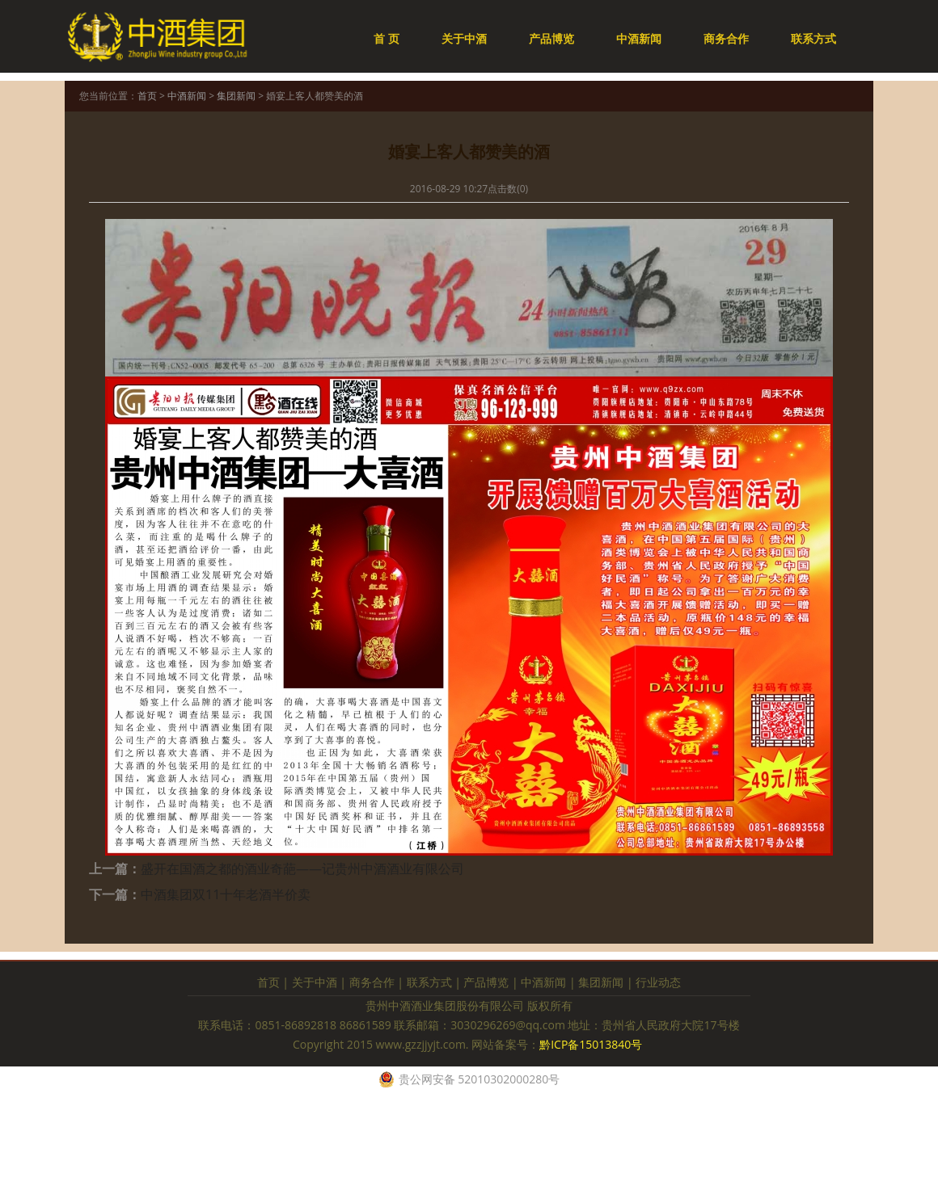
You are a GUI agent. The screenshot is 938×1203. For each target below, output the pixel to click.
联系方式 (813, 38)
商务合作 (726, 38)
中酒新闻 (638, 38)
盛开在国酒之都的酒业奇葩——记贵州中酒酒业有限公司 (302, 868)
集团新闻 (236, 96)
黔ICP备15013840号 (592, 1044)
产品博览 (551, 38)
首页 (147, 96)
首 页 (386, 38)
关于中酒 (464, 38)
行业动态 (658, 982)
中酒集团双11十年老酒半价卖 (226, 894)
